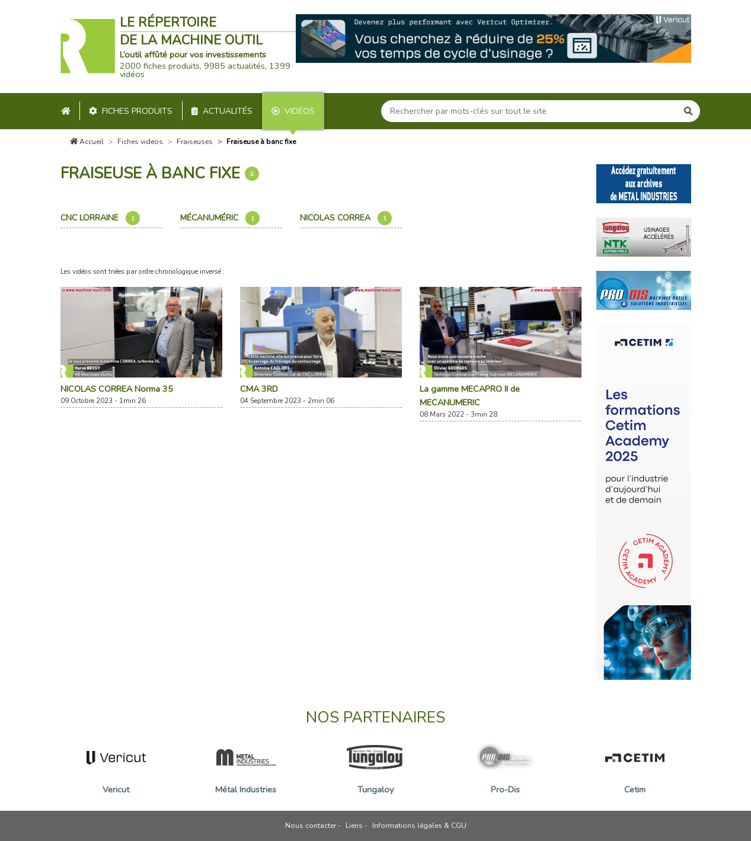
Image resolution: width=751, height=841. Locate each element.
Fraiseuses (195, 141)
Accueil (87, 141)
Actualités (222, 111)
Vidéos (293, 111)
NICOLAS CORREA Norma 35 (116, 389)
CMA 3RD (259, 389)
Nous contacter (310, 825)
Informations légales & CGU (419, 825)
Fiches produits (130, 111)
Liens (354, 825)
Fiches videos (140, 141)
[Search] (529, 111)
